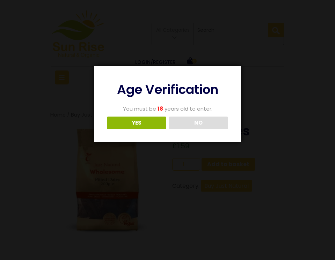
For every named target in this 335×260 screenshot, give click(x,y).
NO (198, 122)
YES (136, 122)
